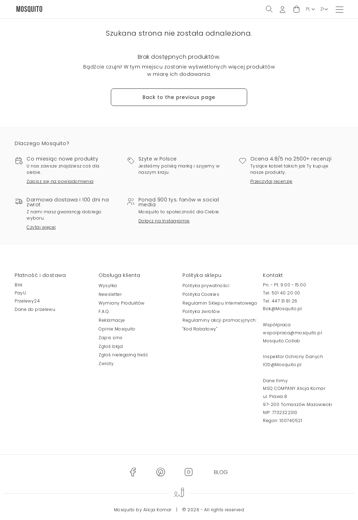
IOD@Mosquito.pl (282, 365)
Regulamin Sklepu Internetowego (219, 303)
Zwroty (106, 363)
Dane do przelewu (35, 309)
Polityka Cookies (200, 294)
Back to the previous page (179, 97)
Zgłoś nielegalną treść (123, 355)
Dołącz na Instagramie (164, 221)
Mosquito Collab (281, 341)
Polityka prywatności (205, 286)
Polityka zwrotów (201, 311)
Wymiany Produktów (122, 303)
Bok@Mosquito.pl (282, 309)
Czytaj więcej (41, 227)
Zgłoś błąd (111, 346)
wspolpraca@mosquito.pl (292, 333)
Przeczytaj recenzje (271, 181)
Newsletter (110, 294)
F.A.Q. (104, 311)
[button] (296, 9)
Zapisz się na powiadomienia (60, 181)
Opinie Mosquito (117, 329)
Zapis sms (111, 338)
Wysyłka (108, 286)
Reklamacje (112, 320)
